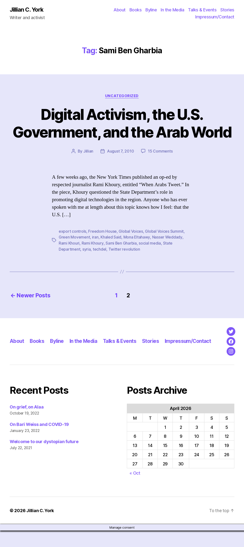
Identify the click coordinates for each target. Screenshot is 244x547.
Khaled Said (110, 254)
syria (86, 266)
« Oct (134, 489)
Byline (151, 9)
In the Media (172, 9)
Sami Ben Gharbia (121, 260)
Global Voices (131, 249)
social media (150, 260)
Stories (227, 9)
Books (135, 9)
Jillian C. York (27, 10)
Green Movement (74, 254)
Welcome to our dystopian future (44, 458)
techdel (99, 266)
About (120, 9)
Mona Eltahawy (136, 254)
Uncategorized (122, 96)
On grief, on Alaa (26, 423)
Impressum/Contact (214, 17)
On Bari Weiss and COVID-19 (39, 440)
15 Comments (160, 169)
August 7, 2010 (120, 169)
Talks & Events (202, 9)
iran (95, 254)
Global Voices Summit (164, 249)
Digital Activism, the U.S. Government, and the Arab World (122, 132)
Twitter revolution (124, 266)
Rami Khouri (69, 260)
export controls (72, 249)
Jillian (88, 169)
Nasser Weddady (167, 254)
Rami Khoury (92, 260)
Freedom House (102, 249)
